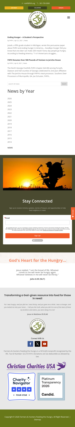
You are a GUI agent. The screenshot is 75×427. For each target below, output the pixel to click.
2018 (10, 127)
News (26, 40)
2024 (10, 106)
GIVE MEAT (14, 8)
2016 (10, 135)
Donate (73, 213)
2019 (10, 124)
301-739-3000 (43, 3)
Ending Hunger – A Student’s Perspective (26, 37)
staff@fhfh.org (28, 3)
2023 (10, 109)
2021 (10, 116)
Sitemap (37, 419)
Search (64, 84)
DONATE (61, 8)
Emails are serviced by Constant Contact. (53, 230)
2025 (10, 102)
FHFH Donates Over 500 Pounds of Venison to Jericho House (34, 60)
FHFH (11, 40)
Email (7, 218)
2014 (10, 142)
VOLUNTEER (37, 8)
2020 (10, 120)
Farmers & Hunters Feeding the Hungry (36, 417)
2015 (10, 138)
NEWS (10, 147)
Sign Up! (37, 236)
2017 (10, 131)
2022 (10, 113)
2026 (10, 98)
